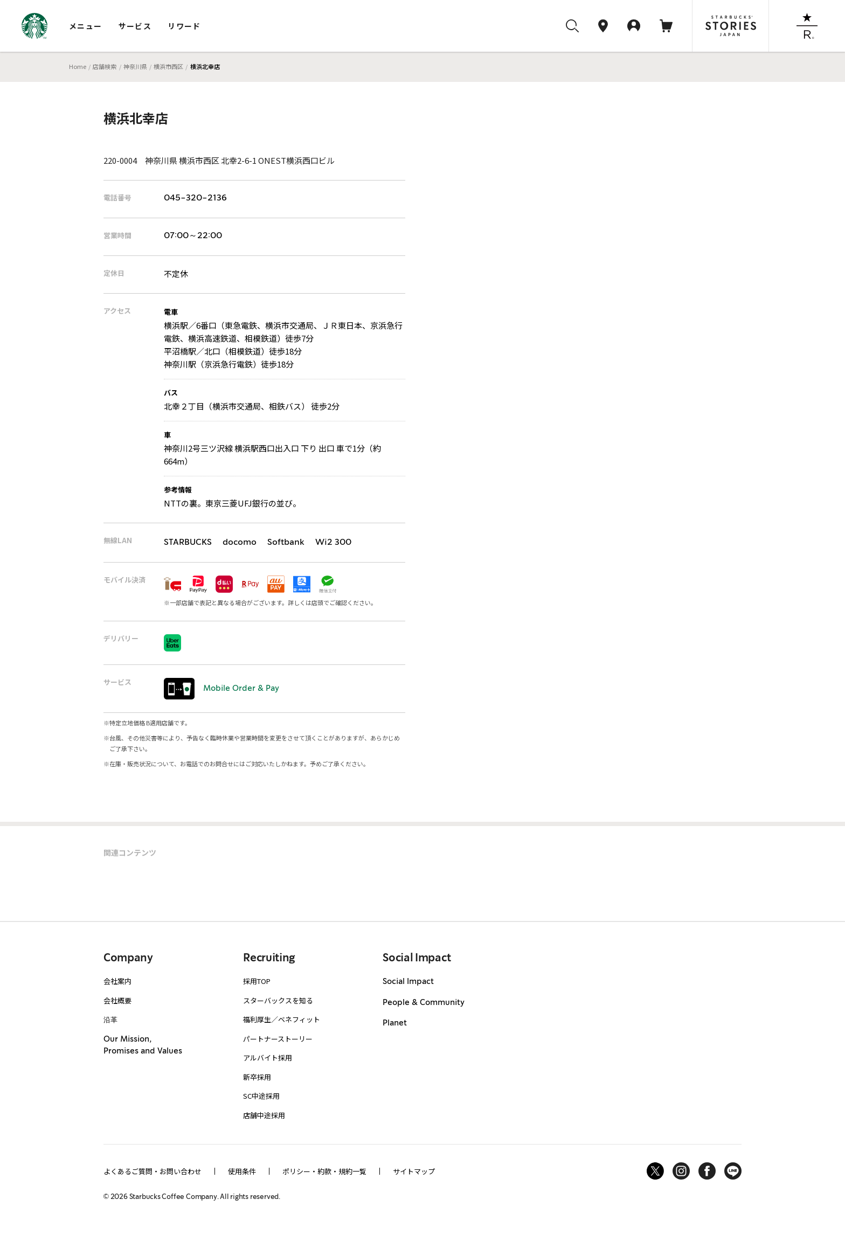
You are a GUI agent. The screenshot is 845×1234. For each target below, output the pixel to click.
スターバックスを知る (278, 1000)
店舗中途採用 (264, 1115)
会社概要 (117, 1000)
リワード (184, 25)
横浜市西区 (168, 66)
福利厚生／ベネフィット (281, 1019)
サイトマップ (414, 1171)
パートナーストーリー (278, 1039)
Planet (395, 1023)
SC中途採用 (261, 1096)
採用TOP (257, 981)
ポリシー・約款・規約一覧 (324, 1171)
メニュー (85, 25)
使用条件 (242, 1171)
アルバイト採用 (267, 1057)
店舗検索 (104, 66)
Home (77, 66)
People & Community (424, 1003)
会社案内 (117, 981)
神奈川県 (135, 66)
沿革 (110, 1019)
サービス (135, 25)
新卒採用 (257, 1077)
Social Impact (408, 982)
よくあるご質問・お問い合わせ (152, 1171)
